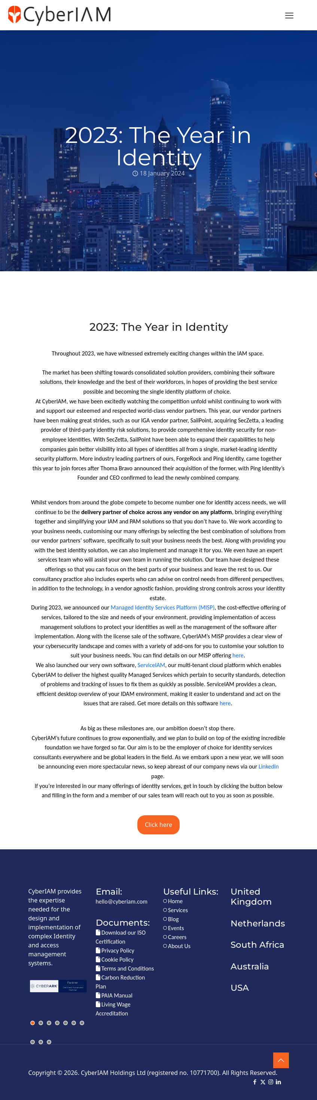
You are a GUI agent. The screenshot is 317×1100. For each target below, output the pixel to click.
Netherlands (258, 923)
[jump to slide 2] (41, 1023)
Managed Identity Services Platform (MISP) (162, 607)
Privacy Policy (115, 950)
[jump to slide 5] (65, 1023)
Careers (175, 937)
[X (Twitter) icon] (263, 1082)
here (238, 655)
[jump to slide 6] (73, 1023)
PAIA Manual (114, 995)
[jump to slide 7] (82, 1023)
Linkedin (269, 766)
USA (240, 988)
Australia (250, 966)
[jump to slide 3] (49, 1023)
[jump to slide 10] (49, 1042)
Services (175, 910)
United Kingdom (251, 896)
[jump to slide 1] (32, 1023)
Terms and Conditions (125, 968)
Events (173, 928)
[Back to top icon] (281, 1060)
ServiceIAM (151, 665)
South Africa (257, 944)
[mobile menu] (289, 15)
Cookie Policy (115, 959)
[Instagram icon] (271, 1082)
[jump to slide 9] (41, 1042)
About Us (177, 946)
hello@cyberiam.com (121, 901)
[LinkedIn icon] (278, 1082)
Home (173, 901)
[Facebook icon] (255, 1082)
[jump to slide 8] (32, 1042)
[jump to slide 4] (57, 1023)
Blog (171, 919)
